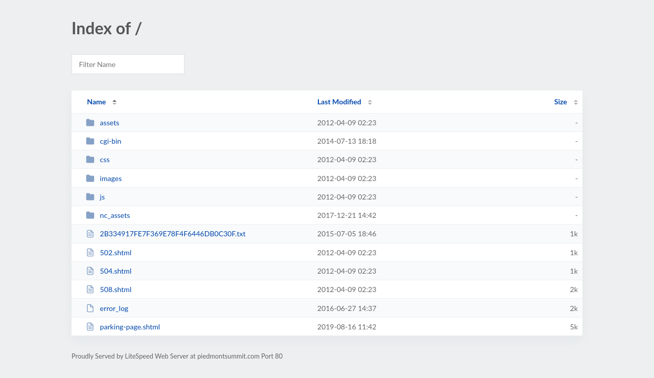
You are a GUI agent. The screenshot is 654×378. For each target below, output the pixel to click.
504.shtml (108, 270)
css (97, 159)
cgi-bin (103, 141)
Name (96, 101)
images (104, 178)
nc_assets (108, 215)
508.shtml (108, 289)
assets (102, 122)
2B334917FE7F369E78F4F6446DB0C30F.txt (165, 233)
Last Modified (339, 101)
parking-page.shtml (123, 326)
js (95, 196)
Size (560, 101)
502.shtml (108, 252)
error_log (107, 308)
